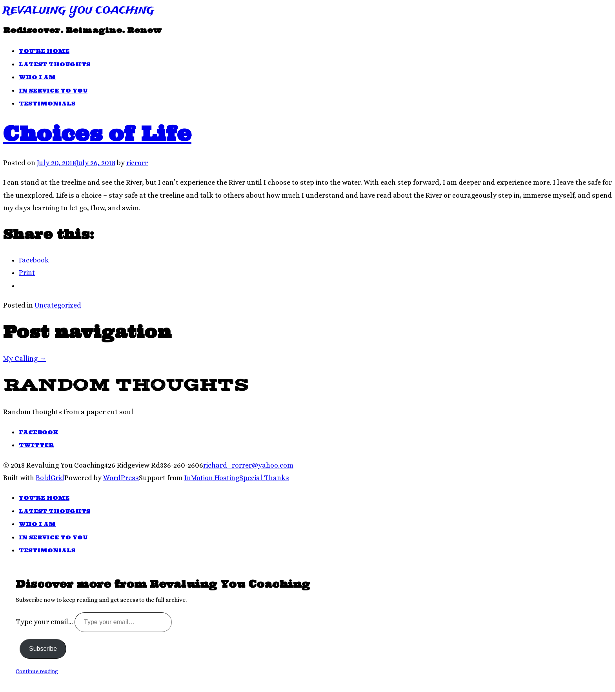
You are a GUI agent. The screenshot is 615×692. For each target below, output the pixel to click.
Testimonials (47, 103)
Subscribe (43, 648)
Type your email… (45, 622)
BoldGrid (50, 478)
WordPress (121, 478)
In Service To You (53, 90)
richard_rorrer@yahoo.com (248, 465)
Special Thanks (264, 478)
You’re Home (44, 51)
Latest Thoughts (54, 64)
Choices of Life (97, 133)
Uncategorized (58, 305)
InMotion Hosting (211, 478)
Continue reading (37, 671)
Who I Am (37, 77)
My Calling (24, 358)
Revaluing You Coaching (79, 11)
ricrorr (137, 163)
